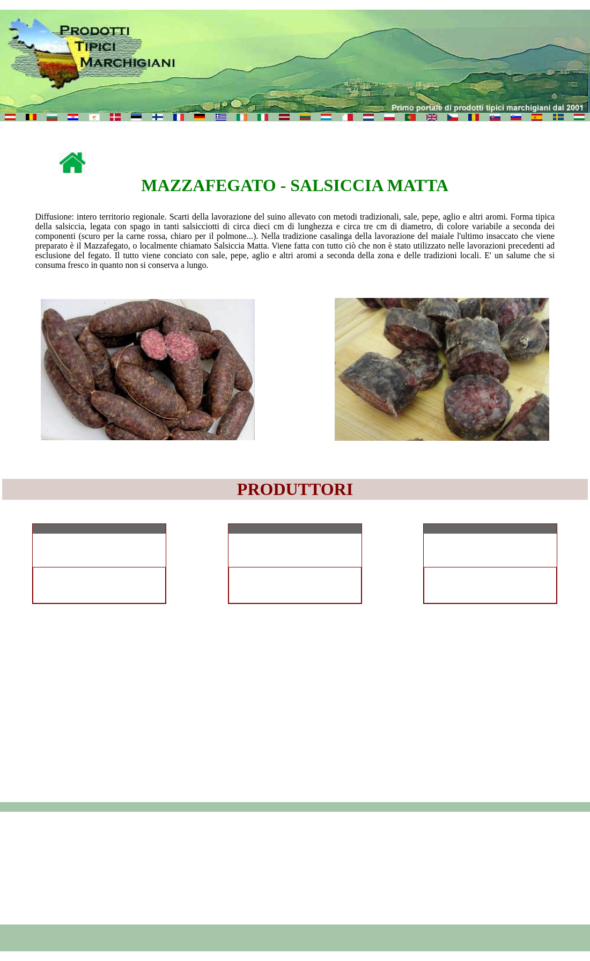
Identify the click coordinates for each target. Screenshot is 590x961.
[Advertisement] (295, 868)
